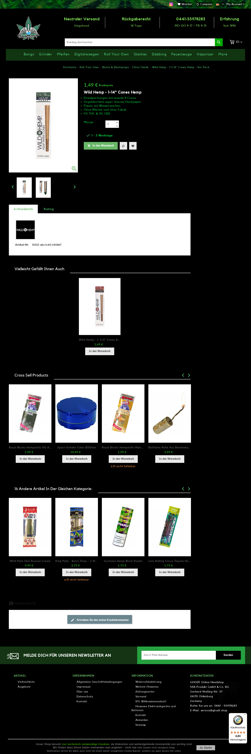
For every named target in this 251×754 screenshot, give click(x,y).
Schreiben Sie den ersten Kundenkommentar (100, 620)
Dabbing (159, 54)
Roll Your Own (116, 54)
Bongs (29, 54)
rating (49, 209)
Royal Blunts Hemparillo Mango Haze (123, 447)
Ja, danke (206, 747)
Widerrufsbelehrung (148, 682)
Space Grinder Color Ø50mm (76, 447)
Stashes (140, 54)
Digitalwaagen (86, 54)
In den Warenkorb (101, 145)
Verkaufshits (26, 682)
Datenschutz (85, 696)
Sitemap (140, 725)
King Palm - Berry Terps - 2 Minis (76, 561)
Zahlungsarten (144, 691)
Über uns (82, 691)
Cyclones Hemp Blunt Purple (123, 561)
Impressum (84, 686)
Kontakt (82, 701)
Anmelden (141, 720)
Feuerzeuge (181, 54)
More (222, 54)
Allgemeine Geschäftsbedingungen (99, 682)
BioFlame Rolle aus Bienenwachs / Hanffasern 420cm (169, 447)
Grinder (45, 54)
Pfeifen (63, 54)
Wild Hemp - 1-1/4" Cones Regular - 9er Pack (99, 339)
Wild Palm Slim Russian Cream (30, 561)
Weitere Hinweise (147, 686)
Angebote (24, 686)
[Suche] (144, 42)
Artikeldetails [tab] (23, 209)
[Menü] (244, 715)
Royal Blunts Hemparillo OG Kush (30, 447)
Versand (141, 696)
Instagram (171, 4)
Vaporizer (205, 54)
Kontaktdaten (202, 676)
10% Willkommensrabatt (150, 701)
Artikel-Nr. (22, 245)
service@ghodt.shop (214, 710)
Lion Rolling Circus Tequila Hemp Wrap (169, 561)
